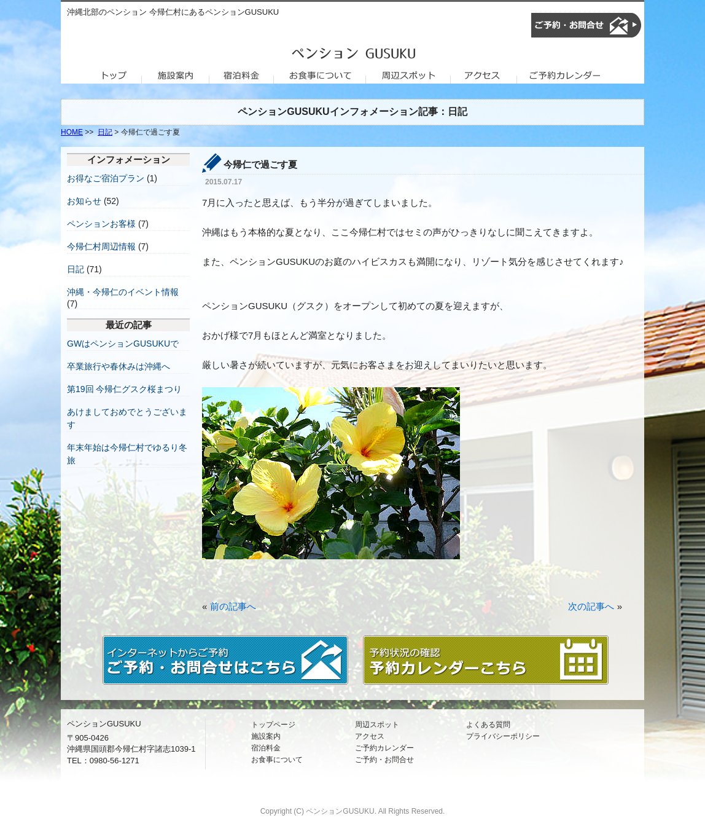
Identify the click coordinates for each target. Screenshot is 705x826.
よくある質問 (488, 724)
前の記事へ (233, 606)
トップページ (273, 724)
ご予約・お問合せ (384, 759)
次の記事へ (591, 606)
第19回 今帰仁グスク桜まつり (124, 389)
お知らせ (84, 201)
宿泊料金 (266, 748)
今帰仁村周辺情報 (101, 246)
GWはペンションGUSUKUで (123, 343)
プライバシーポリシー (503, 736)
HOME (72, 132)
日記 (105, 132)
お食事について (277, 759)
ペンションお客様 (101, 224)
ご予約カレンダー (384, 748)
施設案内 (266, 736)
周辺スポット (377, 724)
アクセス (369, 736)
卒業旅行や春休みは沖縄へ (118, 366)
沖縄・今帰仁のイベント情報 (123, 292)
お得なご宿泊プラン (105, 178)
